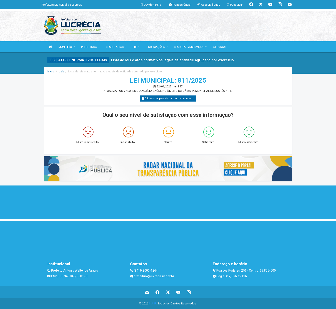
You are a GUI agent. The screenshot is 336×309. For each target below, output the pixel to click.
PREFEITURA (90, 46)
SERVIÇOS (220, 46)
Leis (61, 71)
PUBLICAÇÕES (157, 46)
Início (50, 71)
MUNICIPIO (67, 46)
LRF (136, 46)
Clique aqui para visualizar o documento (168, 98)
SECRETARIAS (116, 46)
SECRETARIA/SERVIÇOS (190, 46)
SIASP (152, 303)
